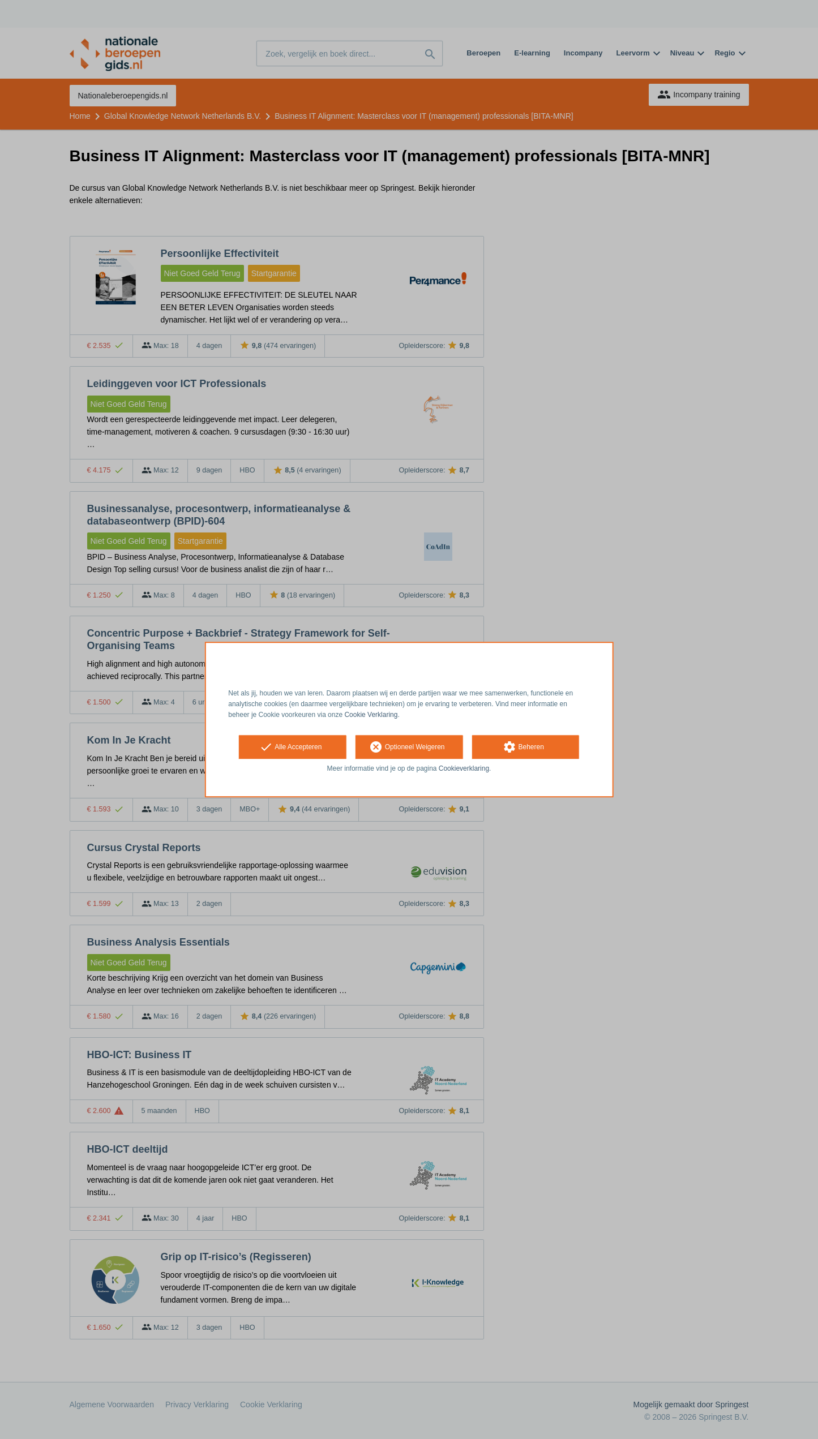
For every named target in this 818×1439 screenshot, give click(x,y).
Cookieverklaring (464, 769)
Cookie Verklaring (370, 715)
